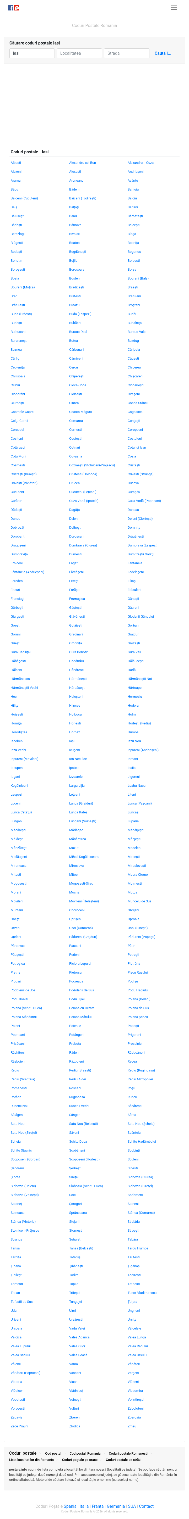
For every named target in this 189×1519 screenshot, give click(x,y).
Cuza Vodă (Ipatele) (84, 501)
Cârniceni (76, 358)
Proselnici (135, 1044)
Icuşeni (74, 750)
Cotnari (74, 447)
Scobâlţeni (77, 1150)
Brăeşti (133, 287)
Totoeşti (134, 1284)
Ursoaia (16, 1328)
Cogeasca (135, 412)
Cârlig (15, 358)
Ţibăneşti (76, 1266)
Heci (14, 697)
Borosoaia (76, 269)
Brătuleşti (18, 305)
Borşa (132, 269)
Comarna (76, 421)
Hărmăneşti (78, 679)
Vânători (134, 1364)
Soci (72, 1195)
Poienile (75, 1026)
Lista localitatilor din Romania (31, 1460)
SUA (132, 1506)
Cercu (73, 367)
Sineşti (133, 1168)
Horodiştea (19, 732)
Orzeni (15, 928)
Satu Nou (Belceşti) (83, 1124)
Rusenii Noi (19, 1106)
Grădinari (76, 634)
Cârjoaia (134, 349)
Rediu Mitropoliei (140, 1079)
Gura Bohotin (79, 652)
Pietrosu (75, 972)
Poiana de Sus (138, 1008)
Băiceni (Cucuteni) (24, 198)
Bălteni (133, 207)
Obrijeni (133, 910)
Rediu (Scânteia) (23, 1079)
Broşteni (134, 305)
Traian (15, 1293)
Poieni (15, 1026)
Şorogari (75, 1204)
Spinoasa (18, 1213)
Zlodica (74, 1426)
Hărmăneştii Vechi (24, 688)
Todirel (74, 1275)
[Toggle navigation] (174, 7)
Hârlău (133, 670)
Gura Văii (134, 652)
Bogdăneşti (77, 252)
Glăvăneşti (77, 616)
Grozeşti (134, 643)
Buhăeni (75, 323)
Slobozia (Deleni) (23, 1186)
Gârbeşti (17, 608)
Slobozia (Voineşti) (25, 1195)
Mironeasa (18, 866)
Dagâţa (74, 510)
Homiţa (16, 723)
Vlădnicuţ (76, 1391)
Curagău (134, 492)
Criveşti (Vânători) (24, 483)
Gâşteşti (75, 608)
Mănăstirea (77, 839)
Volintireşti (136, 1399)
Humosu (134, 732)
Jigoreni (134, 777)
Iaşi (71, 741)
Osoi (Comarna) (81, 928)
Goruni (16, 634)
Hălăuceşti (136, 661)
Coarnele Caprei (22, 412)
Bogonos (134, 252)
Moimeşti (135, 883)
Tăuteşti (134, 1257)
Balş (14, 207)
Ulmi (72, 1311)
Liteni (132, 794)
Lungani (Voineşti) (82, 821)
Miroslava (76, 866)
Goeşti (15, 625)
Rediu (15, 1070)
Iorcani (133, 759)
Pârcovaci (18, 946)
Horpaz (74, 732)
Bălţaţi (74, 207)
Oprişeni (75, 919)
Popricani (18, 1035)
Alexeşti (75, 172)
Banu (73, 216)
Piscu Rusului (138, 972)
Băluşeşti (17, 216)
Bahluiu (133, 189)
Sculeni (133, 1159)
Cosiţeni (17, 438)
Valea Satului (20, 1355)
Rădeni (74, 1052)
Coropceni (135, 430)
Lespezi (16, 794)
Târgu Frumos (138, 1248)
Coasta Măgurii (80, 412)
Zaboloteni (136, 1408)
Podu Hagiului (138, 990)
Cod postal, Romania (84, 1453)
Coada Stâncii (138, 403)
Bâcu (14, 189)
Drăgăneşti (136, 536)
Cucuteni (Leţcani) (82, 492)
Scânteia (134, 1133)
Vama (73, 1364)
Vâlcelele (134, 1328)
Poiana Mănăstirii (24, 1017)
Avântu (133, 180)
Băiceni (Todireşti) (82, 198)
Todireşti (134, 1275)
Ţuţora (132, 1302)
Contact (146, 1506)
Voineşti (75, 1399)
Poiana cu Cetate (82, 1008)
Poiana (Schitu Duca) (26, 1008)
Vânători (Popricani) (25, 1373)
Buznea (16, 349)
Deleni (73, 519)
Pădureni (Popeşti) (141, 937)
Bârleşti (16, 225)
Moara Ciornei (138, 874)
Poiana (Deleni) (139, 999)
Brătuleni (134, 296)
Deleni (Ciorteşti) (140, 519)
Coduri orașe (80, 1460)
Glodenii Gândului (141, 616)
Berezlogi (18, 234)
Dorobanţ (18, 536)
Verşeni (133, 1373)
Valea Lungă (137, 1337)
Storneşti (76, 1230)
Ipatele (74, 768)
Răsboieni (18, 1061)
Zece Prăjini (19, 1426)
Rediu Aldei (77, 1079)
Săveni (74, 1133)
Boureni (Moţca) (23, 287)
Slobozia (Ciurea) (140, 1177)
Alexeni (16, 172)
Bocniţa (133, 243)
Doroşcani (76, 536)
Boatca (74, 243)
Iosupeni (17, 768)
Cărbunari (76, 349)
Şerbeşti (75, 1168)
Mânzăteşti (19, 848)
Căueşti (133, 358)
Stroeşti (133, 1230)
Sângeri (74, 1115)
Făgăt (73, 563)
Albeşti (16, 163)
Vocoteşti (18, 1399)
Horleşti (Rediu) (139, 723)
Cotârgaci (18, 447)
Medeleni (134, 848)
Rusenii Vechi (79, 1106)
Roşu (131, 1088)
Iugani (15, 777)
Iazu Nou (134, 741)
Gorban (133, 625)
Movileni (17, 901)
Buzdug (133, 341)
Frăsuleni (134, 590)
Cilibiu (15, 385)
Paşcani (75, 946)
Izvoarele (76, 777)
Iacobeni (17, 741)
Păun (131, 946)
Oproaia (133, 919)
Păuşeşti (17, 955)
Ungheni (134, 1311)
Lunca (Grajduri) (81, 803)
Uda (14, 1311)
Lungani (17, 821)
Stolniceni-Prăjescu (25, 1230)
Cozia (132, 456)
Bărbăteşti (135, 216)
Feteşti (74, 581)
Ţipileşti (17, 1275)
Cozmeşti (18, 465)
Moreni (16, 892)
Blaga (132, 234)
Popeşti (133, 1026)
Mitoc (73, 874)
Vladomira (135, 1391)
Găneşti (133, 599)
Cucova (133, 483)
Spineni (133, 1204)
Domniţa (134, 527)
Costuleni (135, 438)
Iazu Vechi (18, 750)
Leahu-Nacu (136, 786)
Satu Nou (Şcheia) (141, 1124)
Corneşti (75, 430)
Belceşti (133, 225)
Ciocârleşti (136, 385)
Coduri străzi (123, 1460)
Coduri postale (22, 1453)
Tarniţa (16, 1257)
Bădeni (74, 189)
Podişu (133, 981)
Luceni (15, 803)
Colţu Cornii (19, 421)
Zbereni (74, 1417)
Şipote (15, 1177)
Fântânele (135, 563)
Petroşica (18, 963)
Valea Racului (138, 1346)
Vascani (75, 1373)
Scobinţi (134, 1150)
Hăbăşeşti (18, 661)
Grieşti (15, 643)
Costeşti (75, 438)
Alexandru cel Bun (82, 163)
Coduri (128, 1453)
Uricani (16, 1319)
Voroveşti (18, 1408)
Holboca (75, 714)
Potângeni (76, 1035)
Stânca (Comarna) (141, 1213)
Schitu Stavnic (21, 1150)
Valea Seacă (78, 1355)
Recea (132, 1061)
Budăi (132, 314)
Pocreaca (76, 981)
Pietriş (15, 972)
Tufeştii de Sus (22, 1302)
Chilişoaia (18, 376)
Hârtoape (135, 688)
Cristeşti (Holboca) (83, 474)
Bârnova (75, 225)
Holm (132, 714)
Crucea (74, 483)
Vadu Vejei (77, 1328)
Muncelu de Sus (140, 901)
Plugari (16, 981)
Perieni (74, 955)
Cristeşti (134, 465)
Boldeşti (134, 261)
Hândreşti (76, 670)
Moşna (74, 892)
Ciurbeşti (17, 403)
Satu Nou (17, 1124)
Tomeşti (17, 1284)
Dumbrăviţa (19, 554)
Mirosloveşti (137, 866)
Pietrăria (134, 963)
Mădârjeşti (135, 830)
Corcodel (17, 430)
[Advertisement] (94, 103)
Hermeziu (135, 697)
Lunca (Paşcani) (140, 803)
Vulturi (74, 1408)
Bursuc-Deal (78, 332)
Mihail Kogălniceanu (84, 857)
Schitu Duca (78, 1141)
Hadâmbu (76, 661)
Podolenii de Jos (23, 990)
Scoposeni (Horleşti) (84, 1159)
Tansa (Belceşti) (81, 1248)
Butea (73, 341)
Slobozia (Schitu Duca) (86, 1186)
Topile (73, 1284)
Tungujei (75, 1302)
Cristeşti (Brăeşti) (24, 474)
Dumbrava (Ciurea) (83, 545)
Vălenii (16, 1364)
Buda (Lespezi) (80, 314)
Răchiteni (18, 1052)
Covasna (75, 456)
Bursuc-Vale (136, 332)
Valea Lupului (21, 1346)
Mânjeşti (134, 839)
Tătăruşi (75, 1257)
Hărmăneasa (20, 679)
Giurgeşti (17, 616)
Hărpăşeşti (77, 688)
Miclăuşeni (19, 857)
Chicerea (134, 367)
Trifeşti (74, 1293)
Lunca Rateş (78, 812)
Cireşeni (134, 394)
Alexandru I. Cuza (141, 163)
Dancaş (133, 510)
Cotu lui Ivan (137, 447)
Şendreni (17, 1168)
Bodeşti (16, 252)
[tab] (94, 1477)
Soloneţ (16, 1204)
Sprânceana (78, 1213)
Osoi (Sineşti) (138, 928)
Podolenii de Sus (81, 990)
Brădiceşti (76, 287)
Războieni (76, 1061)
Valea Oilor (77, 1346)
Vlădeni (133, 1382)
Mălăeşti (17, 839)
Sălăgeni (17, 1115)
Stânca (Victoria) (23, 1222)
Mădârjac (76, 830)
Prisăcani (18, 1044)
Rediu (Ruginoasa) (141, 1070)
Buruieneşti (19, 341)
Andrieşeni (135, 172)
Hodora (133, 705)
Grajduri (133, 634)
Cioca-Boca (77, 385)
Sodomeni (135, 1195)
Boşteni (74, 278)
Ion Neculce (78, 759)
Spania (70, 1506)
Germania (116, 1506)
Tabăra (133, 1239)
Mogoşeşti (18, 883)
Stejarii (74, 1222)
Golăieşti (75, 625)
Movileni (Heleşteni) (84, 901)
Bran (14, 296)
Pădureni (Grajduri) (83, 937)
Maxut (74, 848)
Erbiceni (17, 563)
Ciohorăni (18, 394)
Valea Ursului (137, 1355)
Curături (17, 501)
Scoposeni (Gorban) (25, 1159)
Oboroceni (76, 910)
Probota (75, 1044)
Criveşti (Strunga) (141, 474)
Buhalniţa (135, 323)
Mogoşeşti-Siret (81, 883)
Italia (84, 1506)
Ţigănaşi (134, 1266)
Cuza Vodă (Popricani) (144, 501)
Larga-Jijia (77, 786)
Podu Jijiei (77, 999)
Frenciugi (17, 599)
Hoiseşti (17, 714)
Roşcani (75, 1088)
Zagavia (17, 1417)
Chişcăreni (135, 376)
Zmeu (132, 1426)
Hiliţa (15, 705)
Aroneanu (76, 180)
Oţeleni (16, 937)
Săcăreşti (135, 1106)
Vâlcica (16, 1337)
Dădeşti (16, 510)
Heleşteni (76, 697)
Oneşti (15, 919)
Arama (16, 180)
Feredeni (17, 581)
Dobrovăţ (17, 527)
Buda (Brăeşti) (21, 314)
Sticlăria (134, 1222)
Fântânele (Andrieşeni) (27, 572)
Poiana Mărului (80, 1017)
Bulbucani (18, 332)
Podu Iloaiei (19, 999)
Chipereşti (76, 376)
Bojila (73, 261)
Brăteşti (75, 296)
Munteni (17, 910)
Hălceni (16, 670)
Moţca (132, 892)
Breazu (74, 305)
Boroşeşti (18, 269)
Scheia (16, 1141)
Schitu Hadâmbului (142, 1141)
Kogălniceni (19, 786)
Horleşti (75, 723)
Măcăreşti (18, 830)
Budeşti (16, 323)
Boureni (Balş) (138, 278)
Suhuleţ (74, 1239)
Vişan (73, 1382)
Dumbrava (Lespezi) (143, 545)
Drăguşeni (18, 545)
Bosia (15, 278)
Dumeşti (75, 554)
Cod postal (53, 1453)
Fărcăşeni (76, 572)
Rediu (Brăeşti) (80, 1070)
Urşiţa (132, 1319)
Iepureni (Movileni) (24, 759)
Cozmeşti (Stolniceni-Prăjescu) (92, 465)
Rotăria (16, 1097)
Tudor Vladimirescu (142, 1293)
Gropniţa (75, 643)
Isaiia (132, 768)
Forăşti (74, 590)
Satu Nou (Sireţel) (24, 1133)
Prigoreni (134, 1035)
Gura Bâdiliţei (21, 652)
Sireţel (74, 1177)
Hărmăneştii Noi (140, 679)
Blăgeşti (17, 243)
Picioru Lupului (80, 963)
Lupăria (133, 821)
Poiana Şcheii (138, 1017)
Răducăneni (136, 1052)
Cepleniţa (18, 367)
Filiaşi (132, 581)
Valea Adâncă (79, 1337)
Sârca (132, 1115)
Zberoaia (134, 1417)
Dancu (15, 519)
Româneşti (19, 1088)
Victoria (16, 1382)
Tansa (15, 1248)
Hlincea (74, 705)
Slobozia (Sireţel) (140, 1186)
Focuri (15, 590)
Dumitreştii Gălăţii (141, 554)
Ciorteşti (75, 394)
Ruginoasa (77, 1097)
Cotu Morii (18, 456)
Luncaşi (133, 812)
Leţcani (74, 794)
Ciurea (74, 403)
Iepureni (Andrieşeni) (143, 750)
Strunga (16, 1239)
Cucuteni (17, 492)
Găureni (133, 608)
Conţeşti (134, 421)
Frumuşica (77, 599)
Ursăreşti (76, 1319)
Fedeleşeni (136, 572)
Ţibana (16, 1266)
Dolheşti (75, 527)
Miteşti (16, 874)
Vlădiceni (17, 1391)
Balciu (132, 198)
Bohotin (16, 261)
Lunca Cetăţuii (21, 812)
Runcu (132, 1097)
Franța (98, 1506)
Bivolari (74, 234)
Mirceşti (134, 857)
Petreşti (133, 955)
